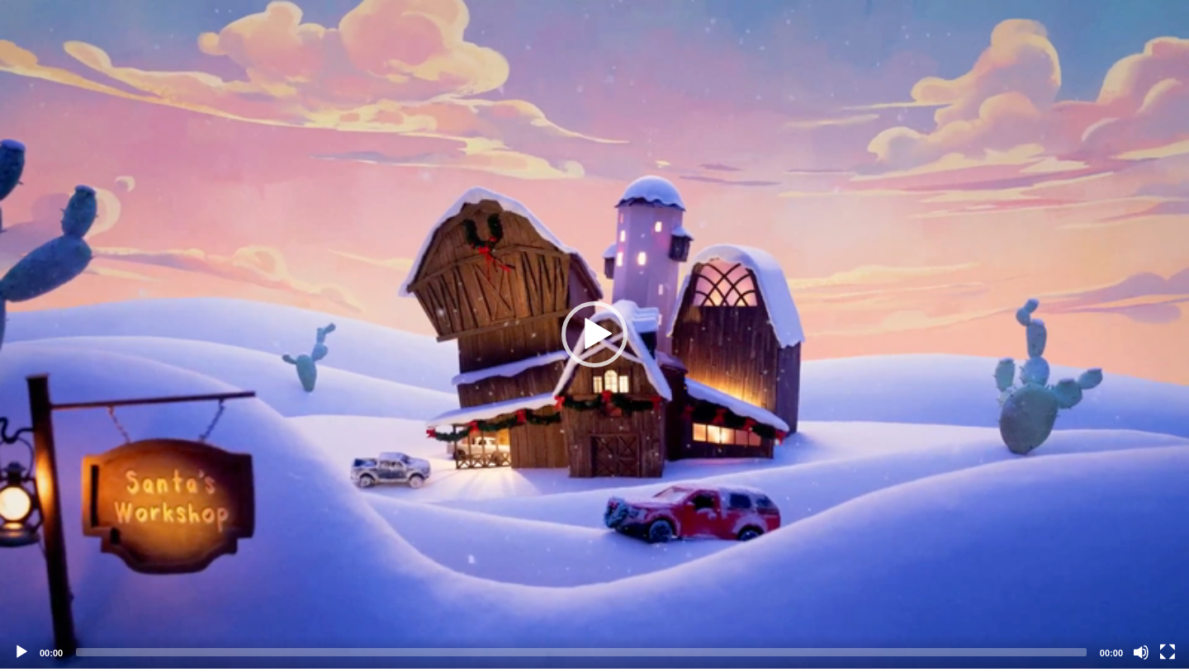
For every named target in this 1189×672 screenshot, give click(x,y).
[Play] (21, 652)
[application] (594, 334)
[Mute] (1141, 652)
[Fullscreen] (1167, 652)
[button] (594, 334)
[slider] (581, 652)
